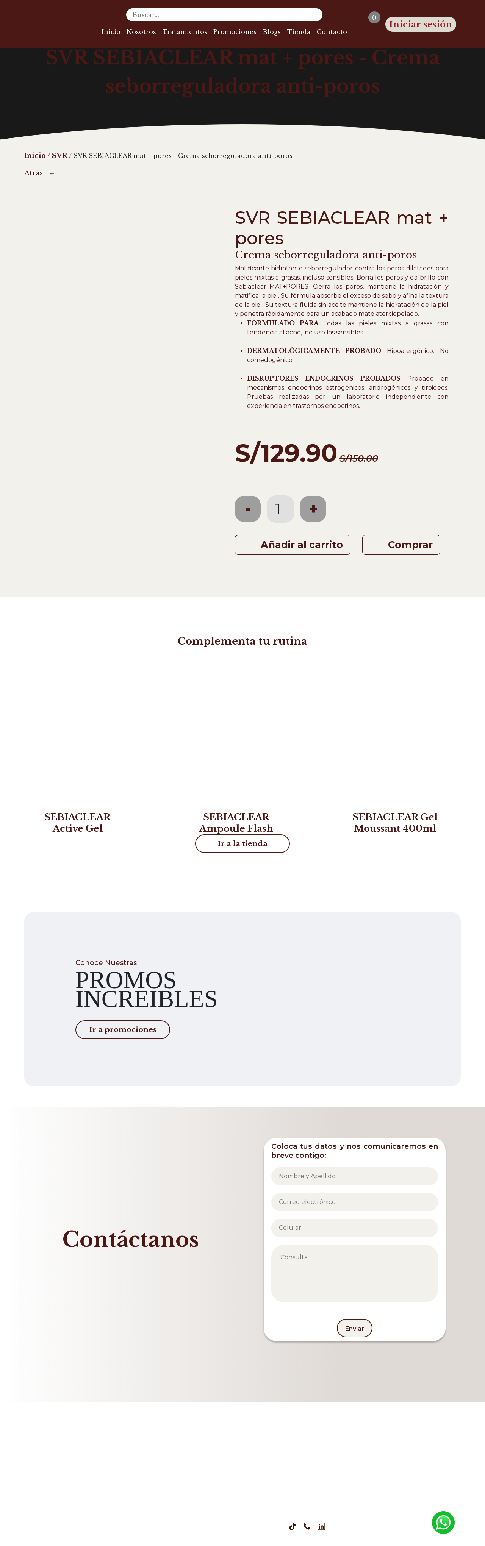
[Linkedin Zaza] (321, 1526)
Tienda (299, 32)
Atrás (33, 173)
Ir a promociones (122, 1029)
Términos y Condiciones (239, 1495)
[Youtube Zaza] (278, 1526)
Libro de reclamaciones (326, 1495)
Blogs (272, 32)
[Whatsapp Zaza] (307, 1526)
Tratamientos (185, 32)
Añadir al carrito (302, 544)
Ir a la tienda (242, 843)
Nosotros (141, 32)
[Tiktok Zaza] (292, 1526)
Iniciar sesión (420, 24)
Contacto (332, 32)
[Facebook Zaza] (249, 1526)
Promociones (235, 32)
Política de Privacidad (156, 1495)
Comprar (410, 544)
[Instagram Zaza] (263, 1526)
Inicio (111, 32)
